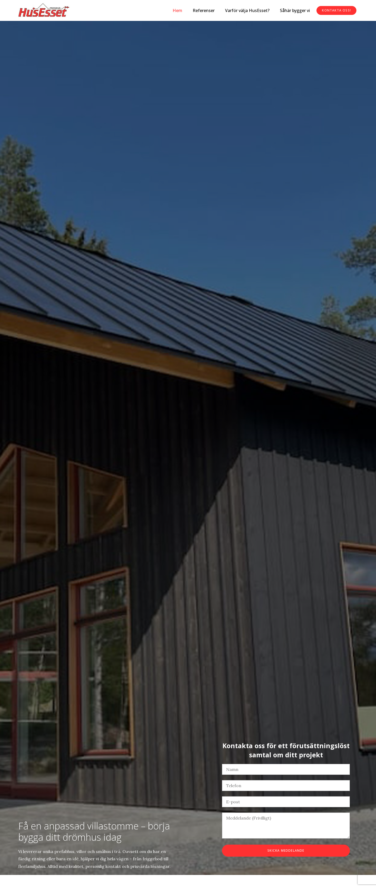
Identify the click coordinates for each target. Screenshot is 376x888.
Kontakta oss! (336, 10)
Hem (177, 10)
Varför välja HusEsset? (247, 10)
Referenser (204, 10)
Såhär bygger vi (295, 10)
